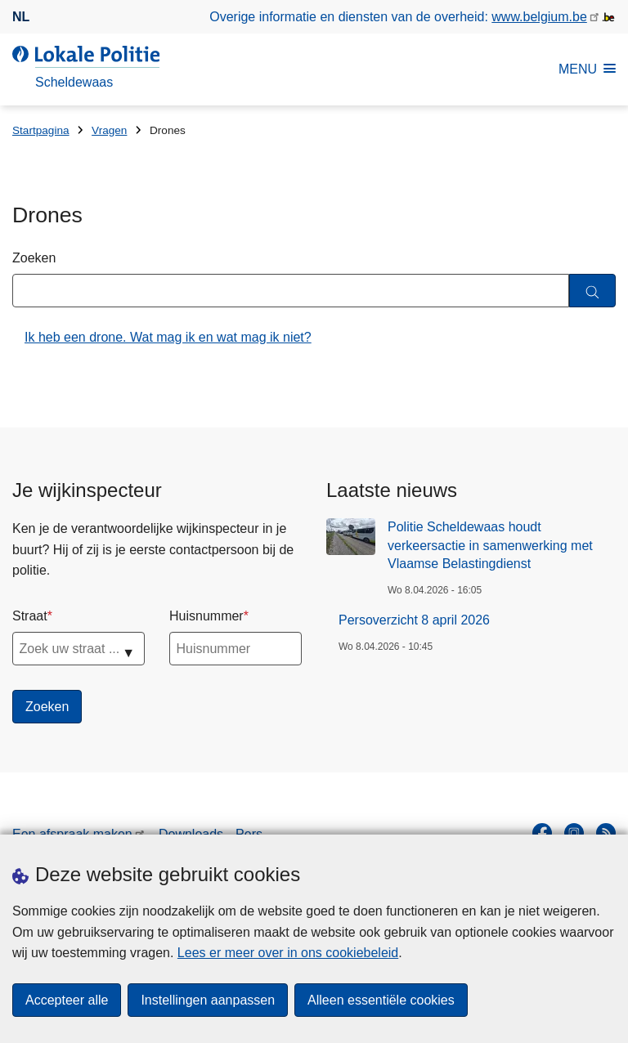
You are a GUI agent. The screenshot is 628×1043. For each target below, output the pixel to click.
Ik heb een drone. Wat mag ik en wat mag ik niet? (168, 337)
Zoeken (34, 258)
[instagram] (574, 833)
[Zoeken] (592, 290)
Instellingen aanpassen (208, 1000)
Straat (29, 616)
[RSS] (606, 833)
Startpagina (41, 130)
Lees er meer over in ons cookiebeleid (287, 953)
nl (20, 17)
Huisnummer (206, 616)
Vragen (109, 130)
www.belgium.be (539, 17)
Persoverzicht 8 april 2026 (414, 620)
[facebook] (542, 833)
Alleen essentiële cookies (381, 1000)
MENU (587, 69)
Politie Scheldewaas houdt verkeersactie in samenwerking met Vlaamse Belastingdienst (490, 545)
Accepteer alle (66, 1000)
